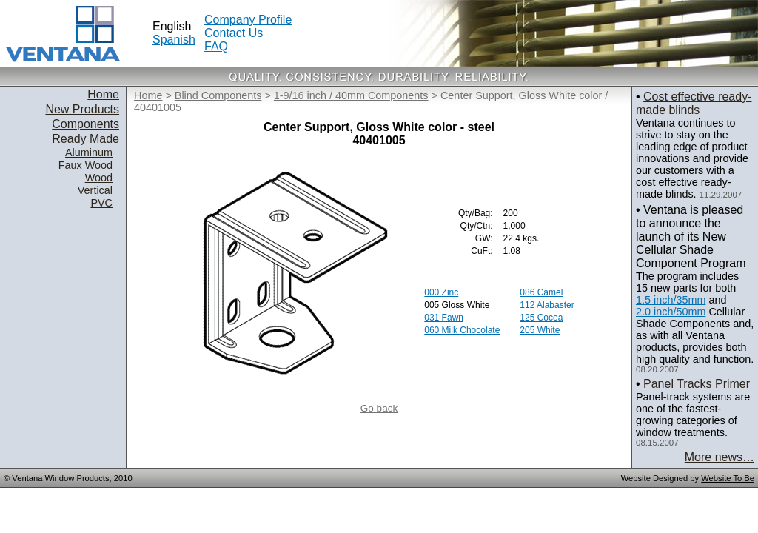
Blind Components (218, 95)
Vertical (95, 190)
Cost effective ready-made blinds (693, 103)
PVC (101, 203)
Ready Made (85, 139)
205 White (540, 330)
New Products (82, 109)
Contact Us (233, 33)
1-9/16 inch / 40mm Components (351, 95)
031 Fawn (443, 317)
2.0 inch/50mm (670, 312)
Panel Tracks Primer (696, 384)
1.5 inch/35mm (670, 300)
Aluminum (89, 152)
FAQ (216, 46)
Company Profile (248, 19)
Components (85, 124)
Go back (379, 408)
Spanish (173, 39)
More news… (719, 457)
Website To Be (727, 478)
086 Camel (541, 292)
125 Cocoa (541, 317)
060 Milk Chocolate (462, 330)
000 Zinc (441, 292)
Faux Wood (85, 165)
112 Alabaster (547, 305)
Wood (99, 178)
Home (103, 94)
